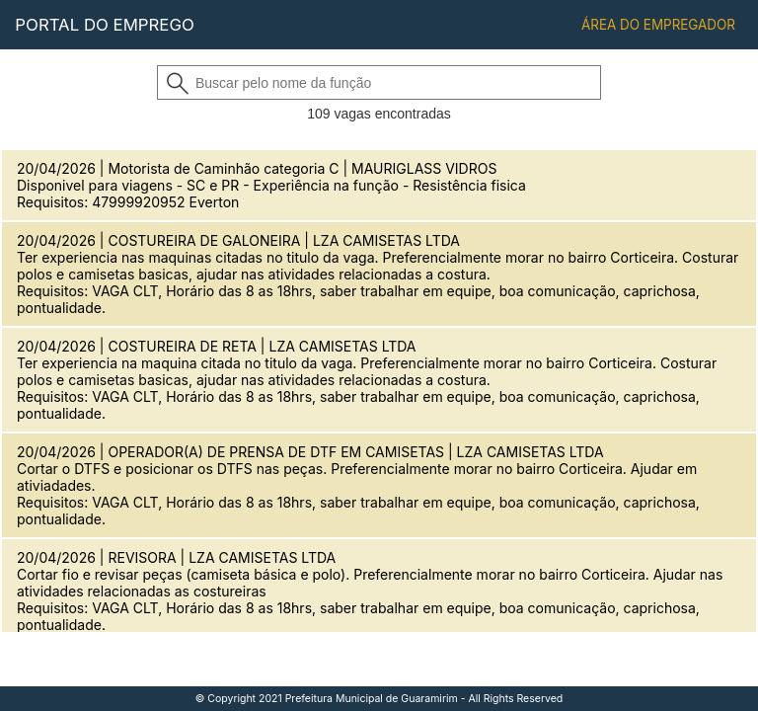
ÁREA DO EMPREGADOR (658, 25)
